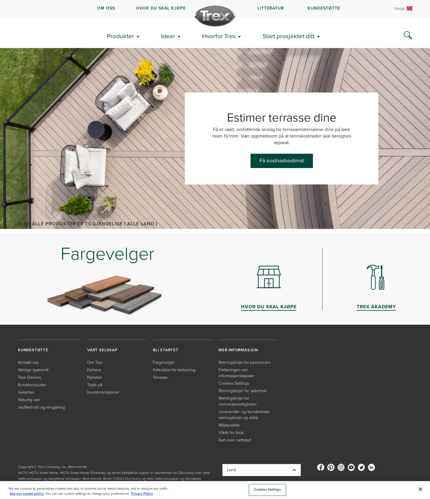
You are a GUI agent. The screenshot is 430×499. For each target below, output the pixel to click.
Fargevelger (164, 362)
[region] (215, 490)
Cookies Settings (234, 383)
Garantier (26, 392)
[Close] (420, 489)
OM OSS (106, 8)
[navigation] (215, 8)
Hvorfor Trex (219, 36)
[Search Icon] (408, 35)
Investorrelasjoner (103, 392)
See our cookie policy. (27, 493)
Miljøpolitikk (229, 425)
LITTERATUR (270, 8)
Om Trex (95, 362)
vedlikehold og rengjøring (41, 407)
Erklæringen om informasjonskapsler (236, 373)
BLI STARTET (166, 350)
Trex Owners (29, 377)
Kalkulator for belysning (174, 370)
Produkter (120, 36)
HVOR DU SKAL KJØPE (161, 8)
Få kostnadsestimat (281, 160)
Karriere (94, 370)
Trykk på (94, 385)
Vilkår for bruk (231, 432)
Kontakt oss (28, 362)
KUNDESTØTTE (324, 8)
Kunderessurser (32, 385)
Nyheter (94, 377)
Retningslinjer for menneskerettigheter (238, 401)
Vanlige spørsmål (33, 370)
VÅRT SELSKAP (102, 350)
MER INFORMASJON (238, 350)
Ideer (168, 36)
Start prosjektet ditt (288, 36)
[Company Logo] (215, 16)
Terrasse (160, 377)
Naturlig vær (29, 400)
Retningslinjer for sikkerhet (243, 391)
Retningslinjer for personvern (245, 362)
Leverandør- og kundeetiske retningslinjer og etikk (244, 415)
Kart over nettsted (235, 440)
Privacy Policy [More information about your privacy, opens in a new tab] (142, 493)
